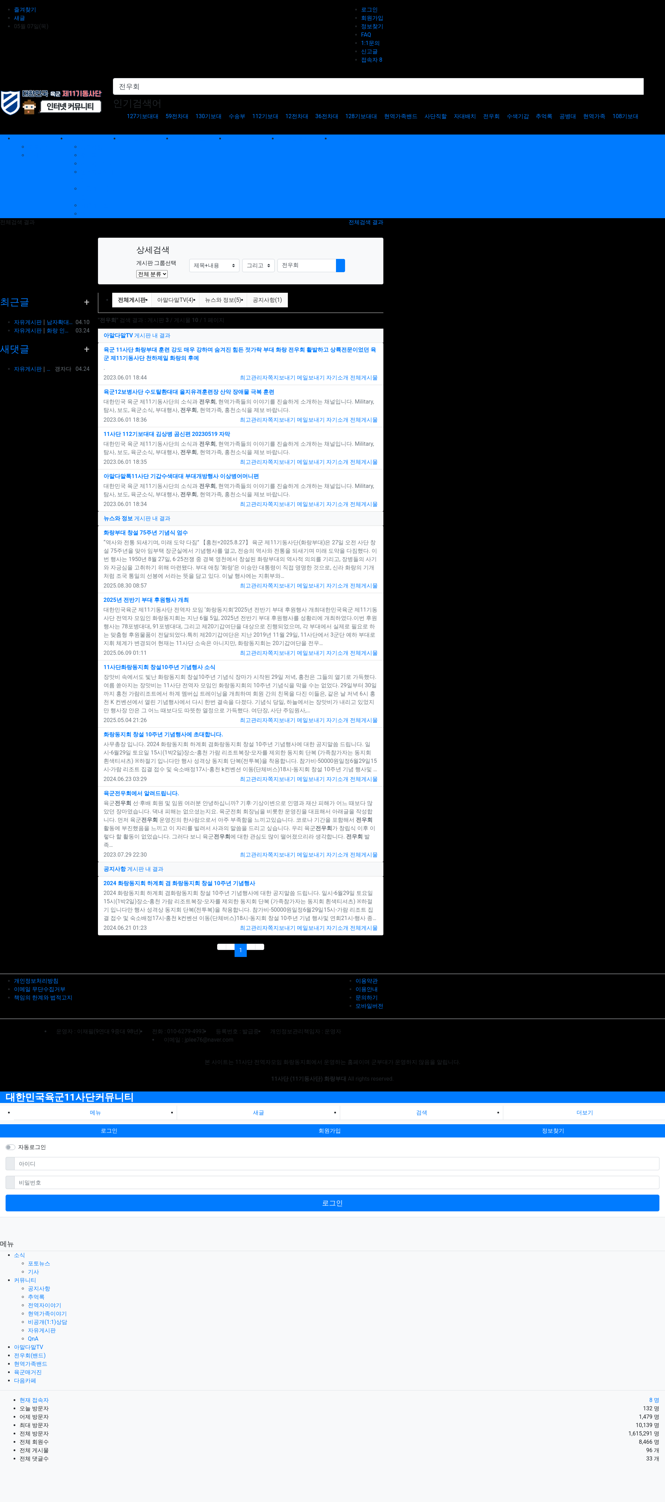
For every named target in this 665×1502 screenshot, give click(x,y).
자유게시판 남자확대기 (43, 322)
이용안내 (367, 989)
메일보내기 (311, 377)
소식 (19, 1255)
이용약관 (367, 981)
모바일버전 (369, 1006)
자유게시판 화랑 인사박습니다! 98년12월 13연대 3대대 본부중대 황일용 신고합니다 (43, 330)
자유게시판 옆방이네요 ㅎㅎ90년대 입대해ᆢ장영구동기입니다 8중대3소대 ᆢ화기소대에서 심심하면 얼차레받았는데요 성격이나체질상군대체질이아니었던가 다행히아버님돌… (33, 369)
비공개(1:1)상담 (47, 1322)
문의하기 (367, 997)
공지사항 (92, 147)
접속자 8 (371, 59)
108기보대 (625, 116)
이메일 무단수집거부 (40, 989)
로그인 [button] (109, 1130)
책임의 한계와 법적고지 (43, 997)
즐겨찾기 (25, 9)
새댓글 (14, 349)
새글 (19, 18)
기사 (33, 155)
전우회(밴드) (30, 1355)
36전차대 (326, 116)
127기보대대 (143, 116)
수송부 (237, 116)
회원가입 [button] (330, 1130)
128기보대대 (361, 116)
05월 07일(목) (31, 26)
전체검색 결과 (366, 222)
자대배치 (465, 116)
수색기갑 (518, 116)
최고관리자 (254, 377)
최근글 (14, 302)
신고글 (369, 51)
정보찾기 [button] (553, 1130)
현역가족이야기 (47, 1313)
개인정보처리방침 (36, 981)
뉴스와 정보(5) (223, 300)
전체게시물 (364, 377)
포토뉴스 (39, 147)
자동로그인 (32, 1147)
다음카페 (25, 1380)
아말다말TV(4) (175, 300)
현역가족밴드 (401, 116)
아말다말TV (28, 1347)
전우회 (491, 116)
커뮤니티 (25, 1280)
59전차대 (177, 116)
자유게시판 (94, 205)
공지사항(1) (267, 300)
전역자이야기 (97, 163)
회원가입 (372, 18)
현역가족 (594, 116)
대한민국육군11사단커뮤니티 (70, 1097)
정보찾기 (372, 26)
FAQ (366, 34)
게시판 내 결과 (137, 335)
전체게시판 (132, 300)
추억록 (544, 116)
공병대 (567, 116)
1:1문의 (370, 43)
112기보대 (265, 116)
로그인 (369, 9)
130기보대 (209, 116)
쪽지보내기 (282, 377)
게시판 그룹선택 (156, 263)
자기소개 (337, 377)
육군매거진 (28, 1372)
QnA (86, 213)
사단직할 (436, 116)
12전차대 (296, 116)
